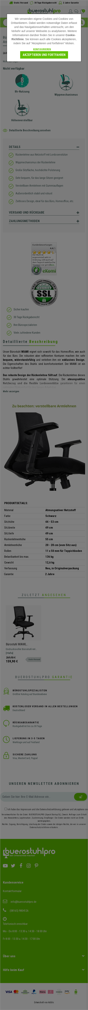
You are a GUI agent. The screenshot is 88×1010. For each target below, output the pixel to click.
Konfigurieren (42, 49)
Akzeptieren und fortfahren (44, 55)
